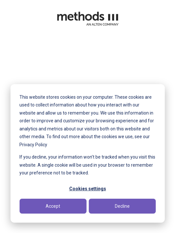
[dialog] (87, 153)
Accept (53, 206)
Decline (122, 206)
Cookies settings (87, 188)
